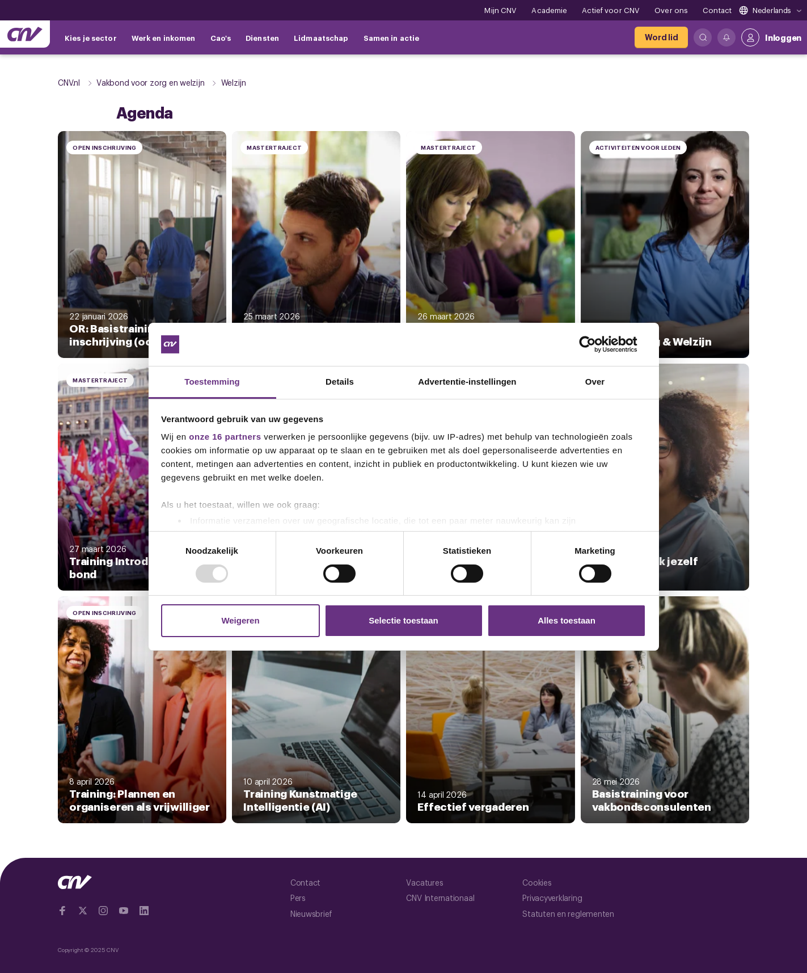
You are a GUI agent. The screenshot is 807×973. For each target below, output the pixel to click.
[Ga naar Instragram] (103, 910)
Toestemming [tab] (212, 381)
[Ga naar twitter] (83, 910)
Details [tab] (340, 381)
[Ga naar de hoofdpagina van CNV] (25, 34)
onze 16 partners (225, 436)
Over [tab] (595, 381)
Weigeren (240, 620)
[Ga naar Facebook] (62, 910)
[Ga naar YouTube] (123, 910)
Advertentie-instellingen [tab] (467, 381)
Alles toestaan (566, 620)
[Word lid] (661, 37)
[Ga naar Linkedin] (144, 910)
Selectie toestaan (403, 620)
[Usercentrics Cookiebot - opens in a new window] (596, 344)
